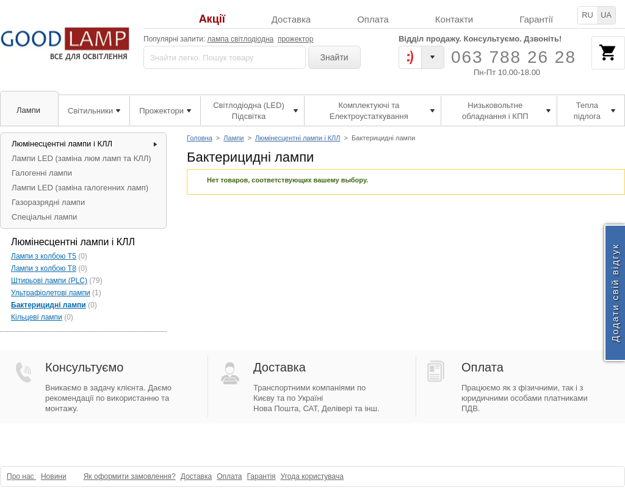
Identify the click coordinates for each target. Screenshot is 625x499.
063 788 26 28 (513, 57)
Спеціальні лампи (44, 216)
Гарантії (536, 19)
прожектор (296, 39)
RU (587, 15)
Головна (199, 138)
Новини (54, 476)
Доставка (291, 19)
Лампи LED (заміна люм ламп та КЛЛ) (81, 158)
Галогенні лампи (42, 173)
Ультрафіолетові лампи (50, 293)
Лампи (233, 138)
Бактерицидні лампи (48, 305)
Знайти (334, 57)
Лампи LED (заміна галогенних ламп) (80, 187)
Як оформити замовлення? (130, 476)
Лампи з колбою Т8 (43, 268)
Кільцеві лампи (36, 317)
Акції (212, 19)
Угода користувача (312, 476)
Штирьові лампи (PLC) (49, 280)
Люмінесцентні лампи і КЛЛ (298, 138)
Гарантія (261, 476)
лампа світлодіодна (241, 39)
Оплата (373, 19)
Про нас (21, 476)
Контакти (454, 19)
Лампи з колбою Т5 (43, 256)
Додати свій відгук (615, 292)
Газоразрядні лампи (48, 202)
